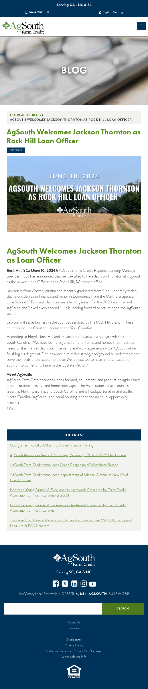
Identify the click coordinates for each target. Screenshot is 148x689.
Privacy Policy (74, 645)
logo (31, 27)
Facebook (56, 584)
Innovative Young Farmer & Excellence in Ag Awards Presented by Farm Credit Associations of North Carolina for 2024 (68, 492)
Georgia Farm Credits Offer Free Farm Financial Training (51, 445)
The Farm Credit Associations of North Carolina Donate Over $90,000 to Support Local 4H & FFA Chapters (71, 522)
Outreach (19, 115)
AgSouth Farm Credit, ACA (74, 560)
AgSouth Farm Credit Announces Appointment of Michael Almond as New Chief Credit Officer (69, 477)
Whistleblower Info (74, 656)
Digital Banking (113, 12)
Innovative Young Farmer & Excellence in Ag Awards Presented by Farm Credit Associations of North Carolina (68, 507)
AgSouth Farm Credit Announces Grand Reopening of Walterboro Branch (64, 465)
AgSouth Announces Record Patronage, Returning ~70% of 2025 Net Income (68, 455)
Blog (36, 115)
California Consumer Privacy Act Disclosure (74, 651)
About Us (74, 622)
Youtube (93, 584)
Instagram (84, 584)
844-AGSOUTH (38, 12)
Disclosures (74, 639)
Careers (74, 628)
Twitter (65, 584)
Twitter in (74, 584)
